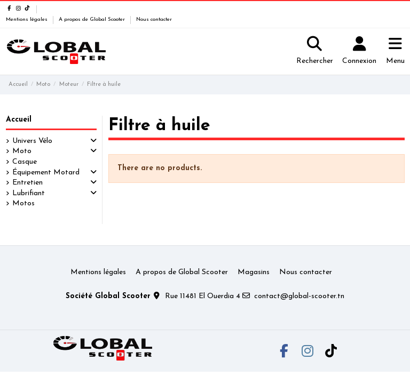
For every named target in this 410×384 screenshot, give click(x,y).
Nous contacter (154, 19)
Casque (24, 162)
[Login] (359, 52)
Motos (23, 203)
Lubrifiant (28, 193)
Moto (21, 151)
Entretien (27, 183)
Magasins (254, 272)
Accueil (18, 120)
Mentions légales (27, 19)
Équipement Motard (46, 173)
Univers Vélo (32, 141)
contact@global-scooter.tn (299, 296)
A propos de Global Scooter (93, 19)
